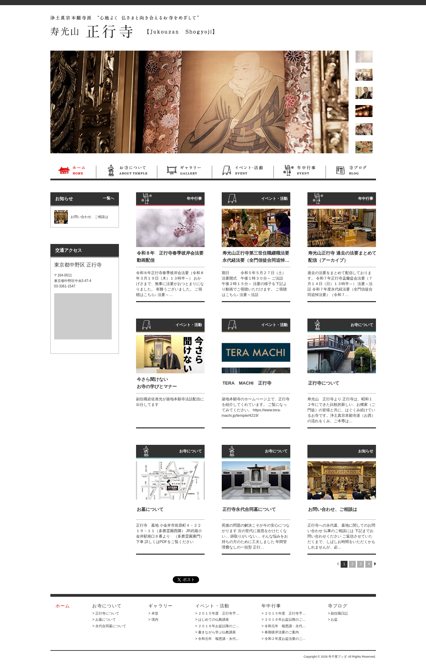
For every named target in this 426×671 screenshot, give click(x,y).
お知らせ (365, 451)
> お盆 (333, 619)
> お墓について (104, 619)
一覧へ (108, 198)
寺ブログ (351, 171)
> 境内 (153, 619)
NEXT (375, 564)
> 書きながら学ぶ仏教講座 (215, 632)
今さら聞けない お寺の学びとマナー (157, 383)
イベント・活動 (242, 171)
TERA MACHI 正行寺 (246, 383)
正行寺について (323, 383)
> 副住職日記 (338, 613)
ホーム (73, 171)
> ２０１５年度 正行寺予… (217, 613)
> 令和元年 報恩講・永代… (217, 639)
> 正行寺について (105, 613)
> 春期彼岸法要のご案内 (280, 632)
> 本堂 (153, 613)
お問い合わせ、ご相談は (332, 509)
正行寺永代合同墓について (249, 509)
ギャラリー (184, 171)
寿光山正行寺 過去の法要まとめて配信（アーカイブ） (342, 256)
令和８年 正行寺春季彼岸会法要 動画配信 (171, 256)
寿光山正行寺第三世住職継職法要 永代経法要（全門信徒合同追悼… (255, 256)
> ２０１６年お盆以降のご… (217, 626)
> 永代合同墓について (109, 626)
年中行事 (299, 171)
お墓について (150, 509)
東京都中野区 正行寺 (78, 265)
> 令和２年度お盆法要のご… (283, 639)
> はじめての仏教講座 (212, 619)
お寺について (126, 171)
